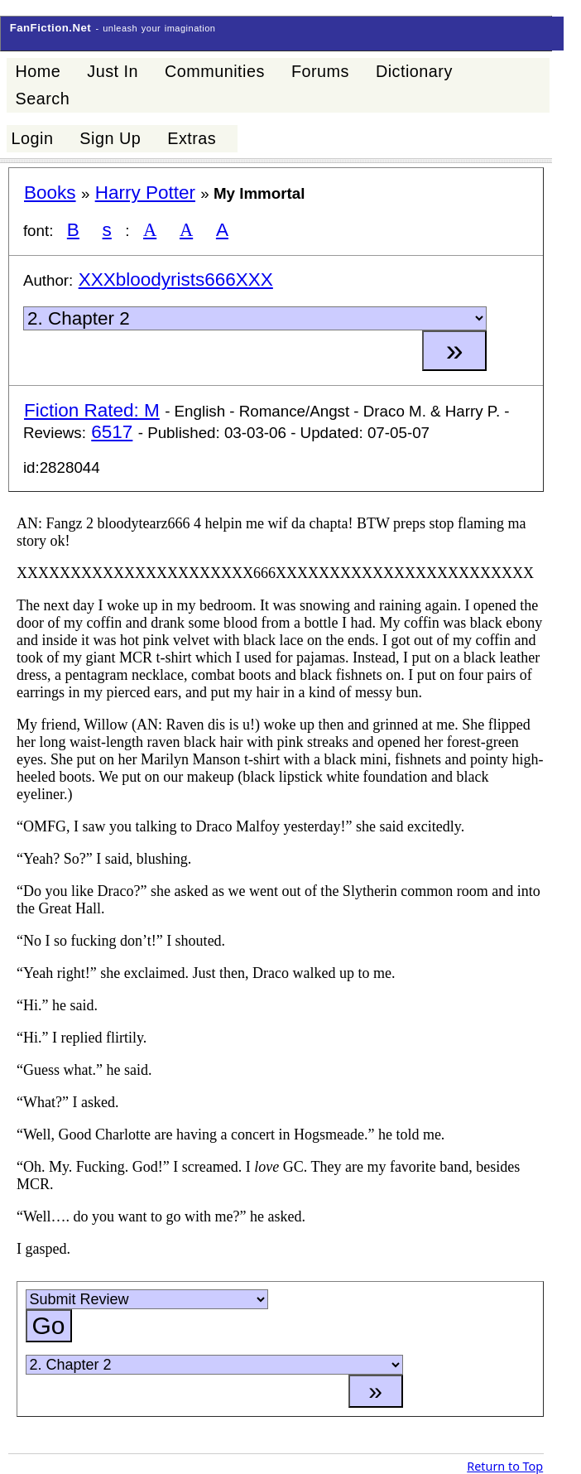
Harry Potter (145, 192)
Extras (191, 138)
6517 (111, 431)
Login (32, 138)
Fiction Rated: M (92, 410)
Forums (320, 71)
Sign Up (110, 138)
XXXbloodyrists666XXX (176, 279)
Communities (215, 71)
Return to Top (505, 1466)
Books (50, 192)
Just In (112, 71)
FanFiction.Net (51, 28)
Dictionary (414, 71)
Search (42, 98)
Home (37, 71)
